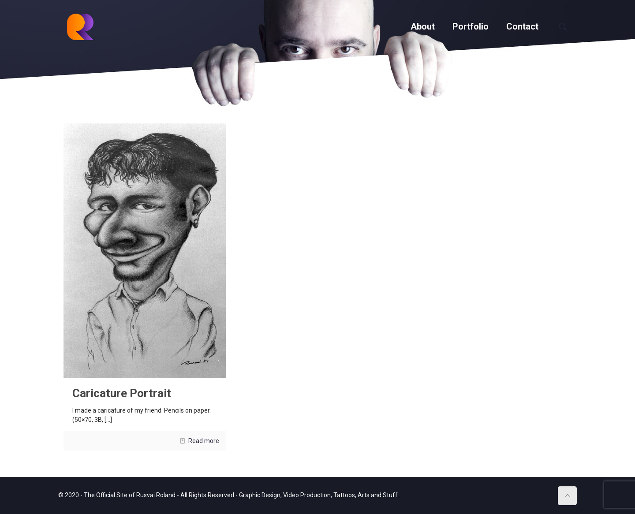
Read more (203, 440)
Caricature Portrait (121, 393)
